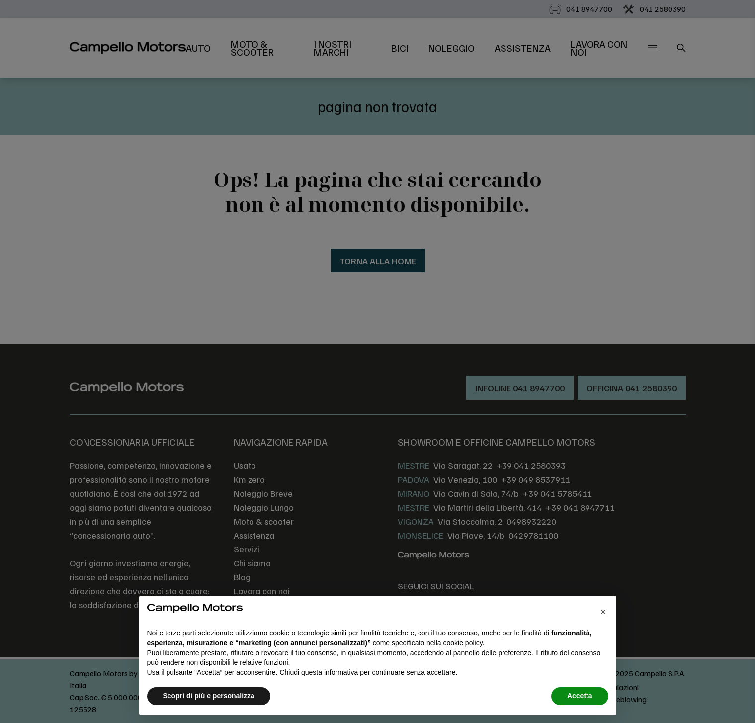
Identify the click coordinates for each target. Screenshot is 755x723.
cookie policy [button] (462, 643)
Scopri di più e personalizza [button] (208, 696)
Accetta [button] (579, 696)
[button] (603, 612)
